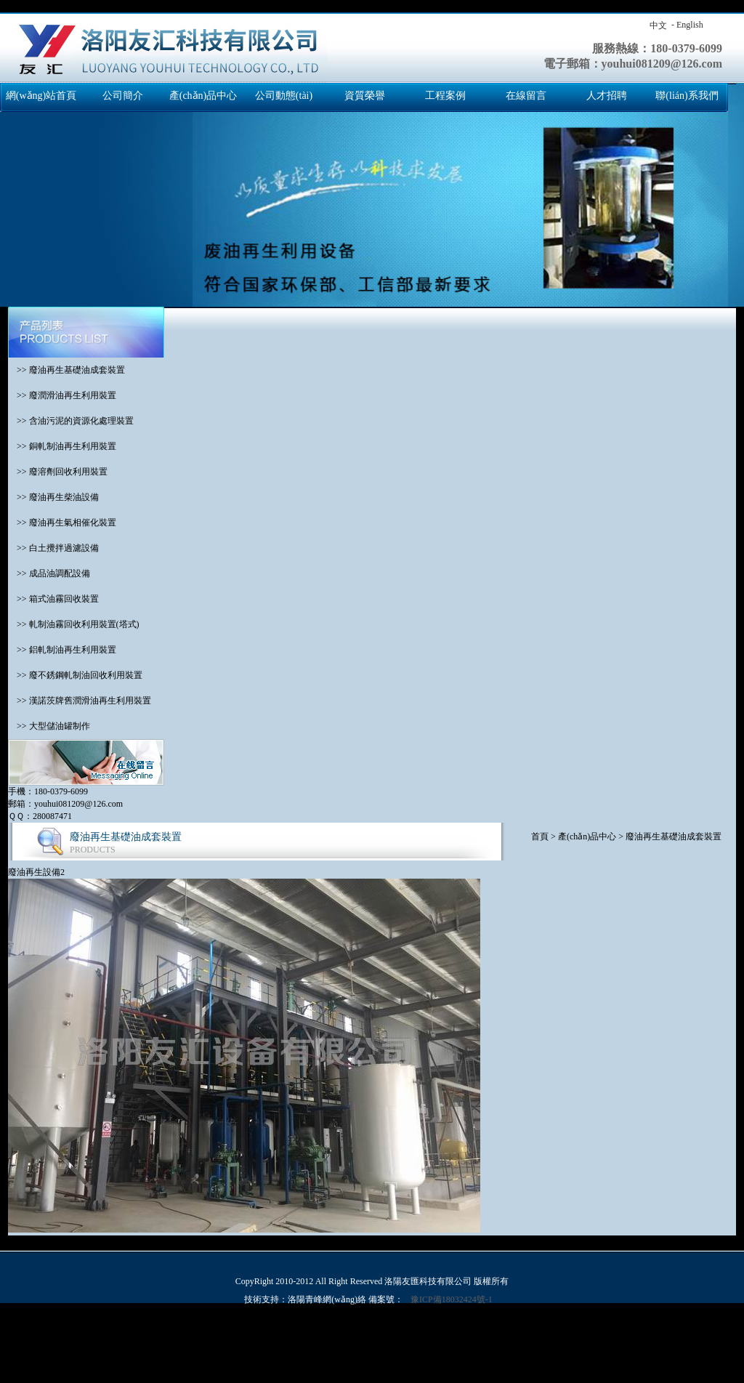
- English (687, 25)
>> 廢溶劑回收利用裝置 (58, 472)
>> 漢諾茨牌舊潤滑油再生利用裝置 (79, 700)
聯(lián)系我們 (686, 95)
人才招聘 (606, 95)
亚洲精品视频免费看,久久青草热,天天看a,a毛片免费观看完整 (312, 1376)
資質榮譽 (364, 95)
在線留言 (526, 95)
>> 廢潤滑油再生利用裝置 (62, 395)
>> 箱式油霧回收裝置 (53, 599)
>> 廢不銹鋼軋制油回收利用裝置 (75, 675)
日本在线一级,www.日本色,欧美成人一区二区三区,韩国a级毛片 (382, 1339)
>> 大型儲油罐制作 (49, 726)
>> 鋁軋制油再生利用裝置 (62, 650)
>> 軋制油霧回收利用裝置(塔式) (74, 624)
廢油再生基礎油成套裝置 (673, 836)
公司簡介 (122, 95)
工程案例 (445, 95)
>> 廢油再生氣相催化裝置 (62, 522)
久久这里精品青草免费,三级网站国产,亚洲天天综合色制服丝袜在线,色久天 (511, 1352)
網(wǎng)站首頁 (41, 95)
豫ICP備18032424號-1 (452, 1299)
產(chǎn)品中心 (203, 95)
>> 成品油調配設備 (49, 573)
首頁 (540, 836)
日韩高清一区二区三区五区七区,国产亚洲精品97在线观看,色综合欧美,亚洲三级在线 (206, 1352)
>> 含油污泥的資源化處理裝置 (71, 421)
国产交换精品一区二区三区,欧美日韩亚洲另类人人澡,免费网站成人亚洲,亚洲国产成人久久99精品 (186, 1327)
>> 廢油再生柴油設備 (53, 497)
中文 (658, 25)
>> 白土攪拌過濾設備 (53, 548)
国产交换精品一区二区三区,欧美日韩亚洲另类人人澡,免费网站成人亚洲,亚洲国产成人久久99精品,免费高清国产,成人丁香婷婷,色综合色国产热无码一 (285, 6)
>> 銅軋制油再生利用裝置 (62, 446)
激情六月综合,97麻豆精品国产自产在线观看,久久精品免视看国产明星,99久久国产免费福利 (400, 1364)
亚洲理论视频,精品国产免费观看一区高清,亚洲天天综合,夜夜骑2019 (129, 1339)
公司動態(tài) (283, 95)
